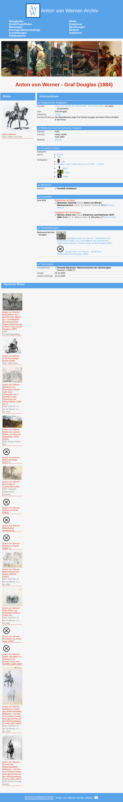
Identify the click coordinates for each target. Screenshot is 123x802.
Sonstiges (45, 264)
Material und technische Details (59, 128)
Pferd (63, 172)
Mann (62, 168)
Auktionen (75, 33)
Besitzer (74, 30)
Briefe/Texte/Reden (20, 24)
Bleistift (58, 140)
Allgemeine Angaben (52, 103)
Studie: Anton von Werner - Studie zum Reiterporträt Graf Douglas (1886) (78, 252)
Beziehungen (77, 27)
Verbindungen (48, 228)
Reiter (62, 176)
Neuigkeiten (16, 21)
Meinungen (15, 27)
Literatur (44, 197)
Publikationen (17, 35)
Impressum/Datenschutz (39, 798)
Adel (61, 161)
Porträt (60, 154)
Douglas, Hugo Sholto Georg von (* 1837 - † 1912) (80, 164)
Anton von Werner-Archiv (61, 11)
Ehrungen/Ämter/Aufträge (24, 30)
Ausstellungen (18, 33)
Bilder (72, 21)
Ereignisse (75, 24)
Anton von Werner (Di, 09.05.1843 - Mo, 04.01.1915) (79, 106)
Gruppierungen (48, 148)
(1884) (58, 114)
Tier (58, 157)
